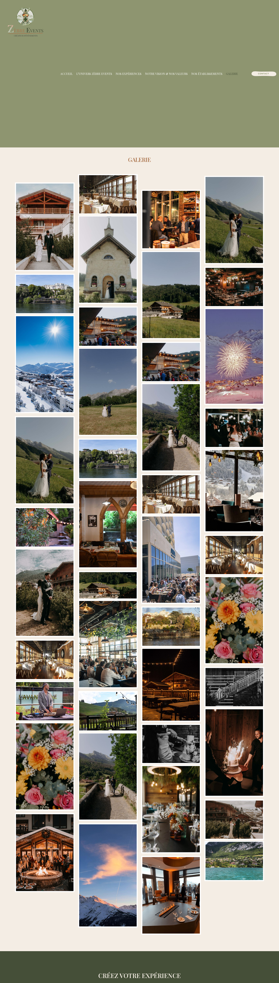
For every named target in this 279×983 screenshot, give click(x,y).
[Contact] (263, 73)
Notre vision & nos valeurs (166, 74)
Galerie (232, 74)
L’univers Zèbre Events (94, 74)
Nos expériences (128, 74)
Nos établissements (206, 74)
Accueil (66, 74)
